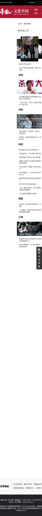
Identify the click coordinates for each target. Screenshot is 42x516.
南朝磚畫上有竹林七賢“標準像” (30, 157)
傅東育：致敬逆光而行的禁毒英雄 (30, 92)
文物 (20, 217)
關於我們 (4, 500)
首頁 (20, 24)
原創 (20, 75)
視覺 (36, 13)
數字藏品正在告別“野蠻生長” (29, 150)
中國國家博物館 (18, 488)
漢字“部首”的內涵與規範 (27, 184)
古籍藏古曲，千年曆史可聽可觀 (30, 153)
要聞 (36, 10)
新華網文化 (29, 488)
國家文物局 (28, 484)
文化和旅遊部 (17, 484)
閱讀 (20, 198)
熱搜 (20, 144)
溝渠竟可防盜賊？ (25, 64)
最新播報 (27, 24)
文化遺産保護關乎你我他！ (28, 193)
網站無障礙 (39, 260)
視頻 (20, 109)
